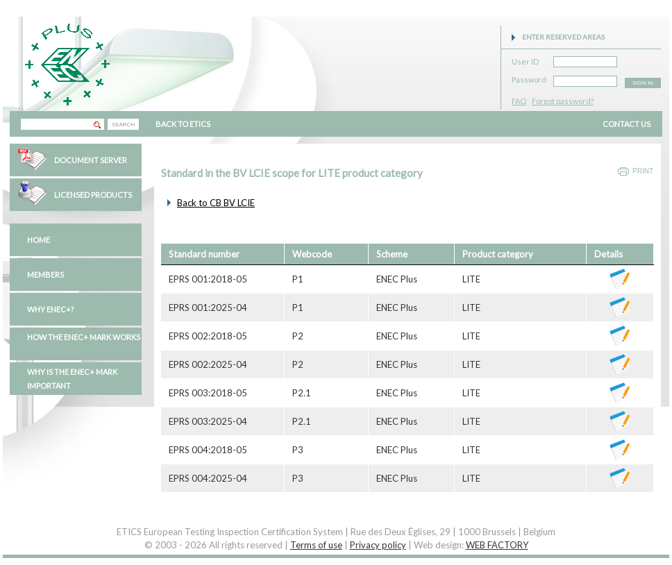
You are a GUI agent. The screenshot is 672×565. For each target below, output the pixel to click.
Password (529, 77)
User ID (525, 59)
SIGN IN (642, 83)
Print (642, 171)
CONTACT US (626, 123)
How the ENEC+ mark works (83, 336)
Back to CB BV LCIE (216, 202)
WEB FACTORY (497, 544)
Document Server (90, 160)
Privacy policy (378, 544)
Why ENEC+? (50, 309)
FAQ (519, 101)
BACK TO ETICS (183, 123)
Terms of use (316, 544)
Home (38, 239)
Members (45, 274)
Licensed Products (93, 194)
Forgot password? (563, 101)
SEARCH (123, 124)
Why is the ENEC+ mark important (72, 378)
